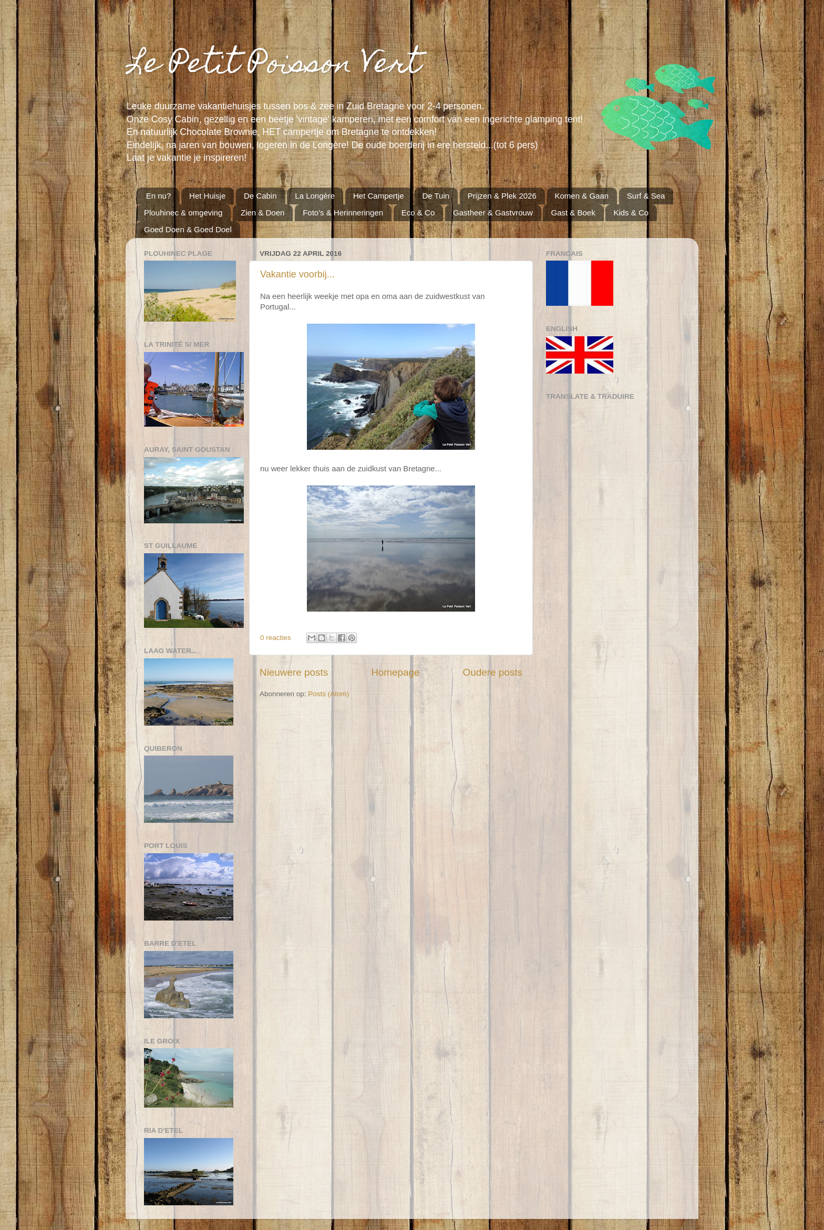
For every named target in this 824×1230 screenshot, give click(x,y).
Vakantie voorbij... (297, 274)
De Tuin (435, 195)
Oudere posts (492, 672)
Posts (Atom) (328, 694)
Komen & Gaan (582, 195)
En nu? (158, 195)
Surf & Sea (646, 195)
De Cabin (260, 195)
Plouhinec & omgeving (183, 212)
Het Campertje (378, 195)
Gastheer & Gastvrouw (493, 212)
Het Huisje (207, 195)
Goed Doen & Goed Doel (188, 229)
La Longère (315, 195)
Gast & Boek (573, 212)
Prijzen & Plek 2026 (502, 195)
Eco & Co (418, 212)
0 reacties (275, 638)
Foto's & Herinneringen (343, 212)
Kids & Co (630, 212)
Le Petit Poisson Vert (273, 66)
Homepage (395, 672)
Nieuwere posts (294, 672)
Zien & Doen (262, 212)
